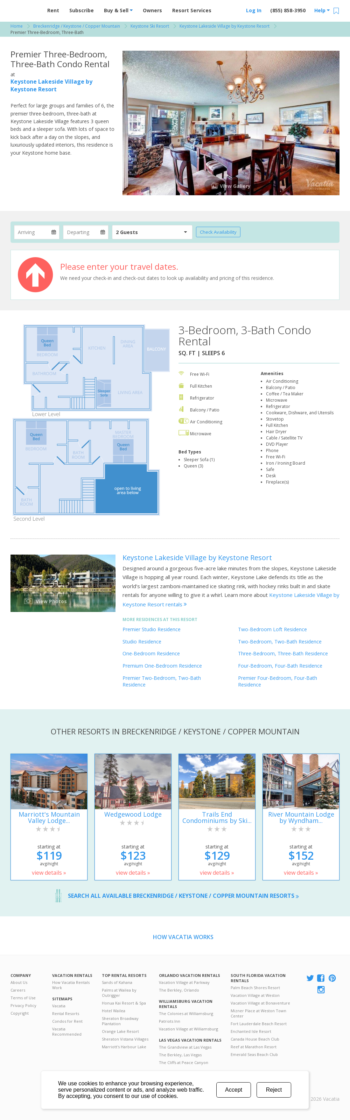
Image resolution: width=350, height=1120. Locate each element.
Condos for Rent (67, 1021)
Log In (253, 10)
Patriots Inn (169, 1021)
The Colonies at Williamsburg (186, 1013)
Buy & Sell (118, 10)
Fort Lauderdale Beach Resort (259, 1023)
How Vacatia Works (183, 937)
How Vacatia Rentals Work (71, 985)
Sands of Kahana (117, 982)
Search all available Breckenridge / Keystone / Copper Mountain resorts (183, 896)
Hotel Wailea (113, 1010)
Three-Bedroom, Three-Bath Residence (283, 653)
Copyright (19, 1013)
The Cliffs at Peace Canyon (183, 1062)
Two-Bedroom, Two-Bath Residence (280, 641)
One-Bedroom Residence (151, 653)
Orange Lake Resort (120, 1031)
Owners (152, 10)
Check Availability (218, 232)
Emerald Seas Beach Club (254, 1054)
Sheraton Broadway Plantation (120, 1021)
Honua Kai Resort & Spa (124, 1003)
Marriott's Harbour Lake (124, 1046)
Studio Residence (141, 641)
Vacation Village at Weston (255, 995)
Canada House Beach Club (255, 1039)
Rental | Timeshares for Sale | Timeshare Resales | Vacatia (322, 1090)
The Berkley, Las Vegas (180, 1054)
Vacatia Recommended (67, 1031)
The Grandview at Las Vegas (185, 1047)
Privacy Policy (23, 1005)
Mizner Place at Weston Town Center (258, 1013)
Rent (53, 10)
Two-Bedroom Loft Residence (272, 629)
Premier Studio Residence (151, 629)
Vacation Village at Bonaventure (260, 1003)
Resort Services (191, 10)
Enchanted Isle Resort (251, 1031)
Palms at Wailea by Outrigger (119, 992)
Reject (274, 1090)
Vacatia (58, 1005)
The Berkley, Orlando (179, 990)
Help (322, 10)
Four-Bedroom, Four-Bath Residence (280, 665)
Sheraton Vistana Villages (125, 1039)
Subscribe (81, 10)
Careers (17, 990)
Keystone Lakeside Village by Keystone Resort (51, 85)
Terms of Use (23, 997)
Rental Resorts (65, 1013)
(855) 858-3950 (288, 10)
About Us (18, 982)
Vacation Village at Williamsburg (188, 1028)
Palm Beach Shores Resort (255, 987)
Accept (233, 1090)
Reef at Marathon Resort (253, 1046)
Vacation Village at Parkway (184, 982)
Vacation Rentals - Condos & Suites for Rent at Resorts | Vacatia (24, 9)
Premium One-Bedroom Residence (162, 665)
